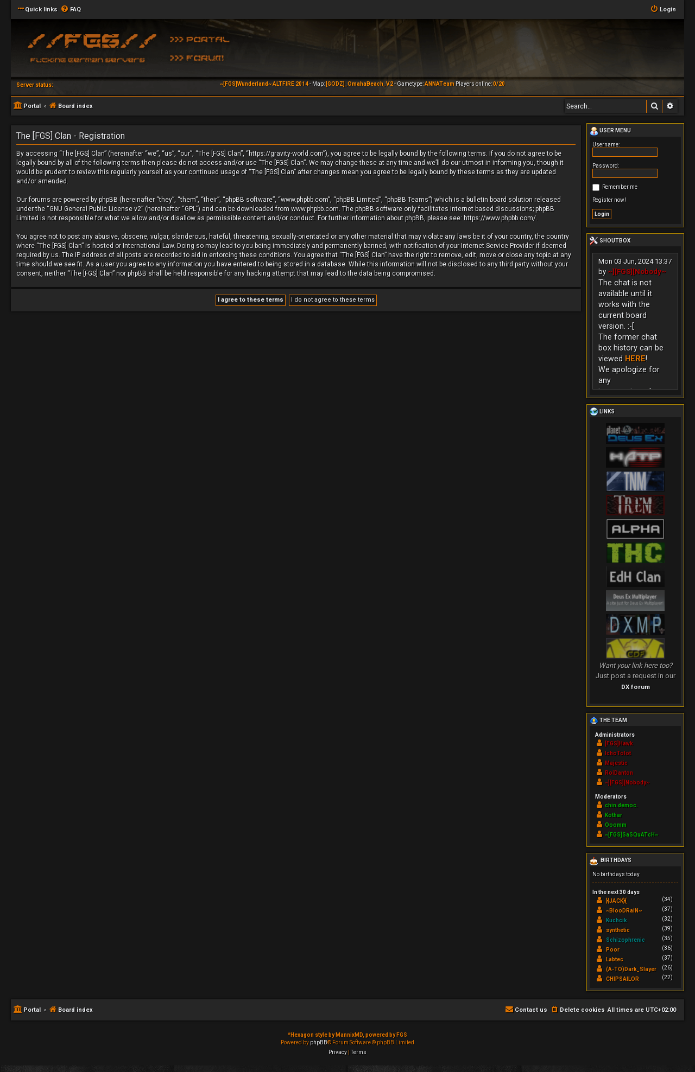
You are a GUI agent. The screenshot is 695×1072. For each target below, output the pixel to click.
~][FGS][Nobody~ (637, 271)
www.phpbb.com (315, 209)
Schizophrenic (625, 940)
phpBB (318, 1042)
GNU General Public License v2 (95, 209)
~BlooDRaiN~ (624, 911)
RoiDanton (619, 773)
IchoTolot (618, 753)
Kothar (613, 815)
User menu (610, 131)
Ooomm (616, 825)
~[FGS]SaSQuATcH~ (631, 835)
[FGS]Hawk (619, 743)
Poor (613, 950)
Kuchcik (616, 920)
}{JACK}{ (616, 901)
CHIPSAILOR (622, 979)
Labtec (614, 959)
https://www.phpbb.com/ (500, 218)
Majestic (616, 763)
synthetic (618, 930)
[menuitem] (70, 9)
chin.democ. (621, 805)
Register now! (609, 200)
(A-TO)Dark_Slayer (631, 969)
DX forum (635, 687)
